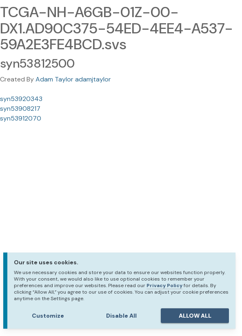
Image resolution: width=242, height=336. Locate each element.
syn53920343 (21, 98)
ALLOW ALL (195, 315)
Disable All (121, 315)
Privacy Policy (164, 285)
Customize (48, 315)
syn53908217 (20, 108)
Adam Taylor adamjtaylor (73, 79)
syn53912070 (20, 118)
